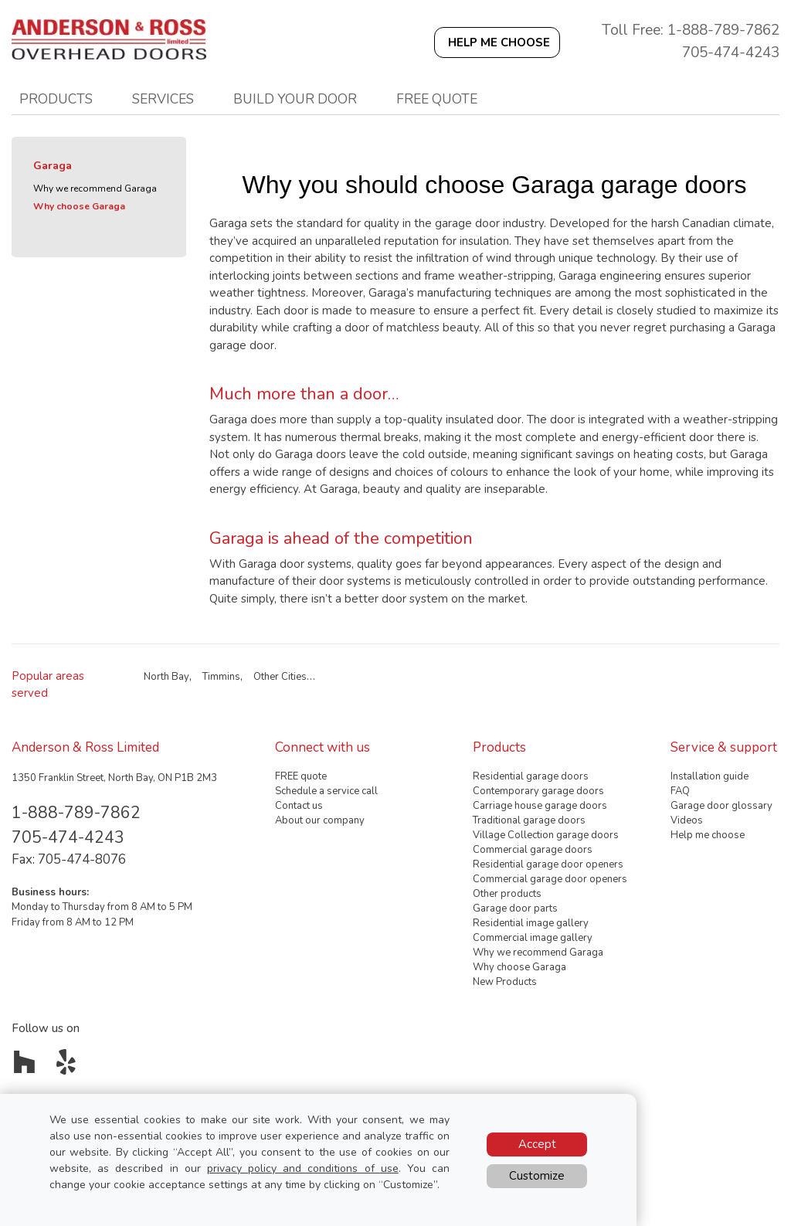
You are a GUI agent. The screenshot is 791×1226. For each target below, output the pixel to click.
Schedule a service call (326, 791)
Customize (537, 1176)
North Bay (166, 677)
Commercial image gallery (532, 938)
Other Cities (280, 677)
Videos (686, 820)
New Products (505, 982)
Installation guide (709, 776)
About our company (320, 820)
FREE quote (301, 776)
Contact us (299, 806)
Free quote (436, 99)
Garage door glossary (721, 806)
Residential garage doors (531, 776)
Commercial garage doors (532, 850)
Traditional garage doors (529, 820)
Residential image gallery (531, 923)
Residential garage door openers (548, 864)
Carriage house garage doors (540, 806)
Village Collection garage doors (546, 835)
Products (56, 99)
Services (163, 99)
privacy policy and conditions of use (303, 1168)
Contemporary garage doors (538, 791)
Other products (507, 894)
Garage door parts (515, 908)
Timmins (221, 677)
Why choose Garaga (79, 206)
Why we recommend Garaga (95, 188)
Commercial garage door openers (550, 879)
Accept (537, 1144)
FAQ (680, 791)
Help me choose (707, 835)
